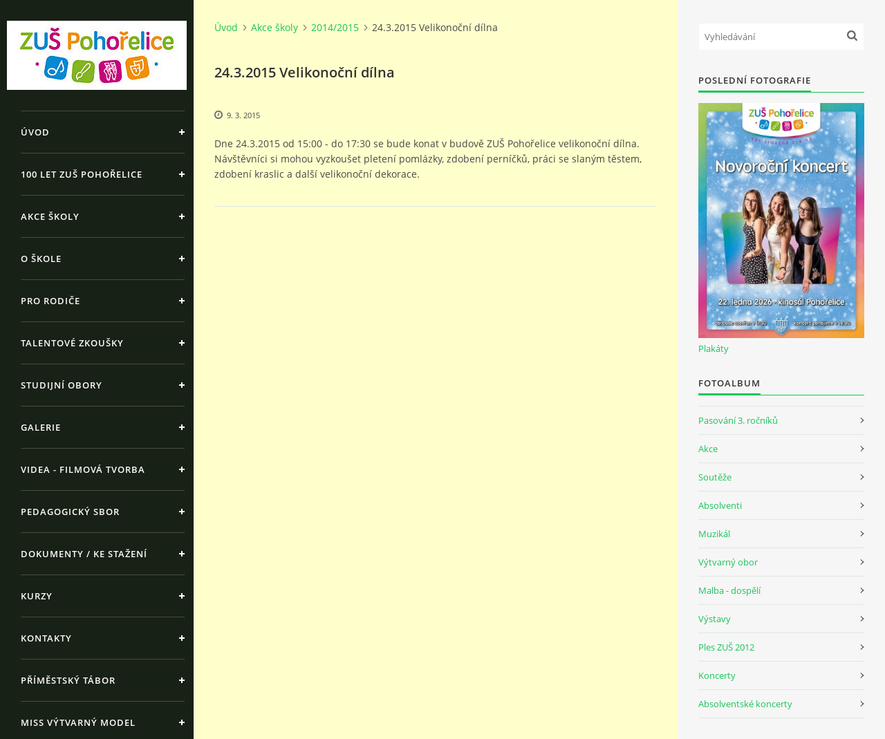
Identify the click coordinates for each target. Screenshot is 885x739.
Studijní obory (61, 385)
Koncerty (717, 675)
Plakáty (713, 348)
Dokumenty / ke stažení (84, 554)
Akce (708, 448)
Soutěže (715, 477)
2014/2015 (335, 27)
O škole (41, 258)
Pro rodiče (50, 300)
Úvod (35, 132)
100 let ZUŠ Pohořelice (81, 174)
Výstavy (714, 618)
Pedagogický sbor (70, 511)
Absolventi (720, 505)
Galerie (41, 427)
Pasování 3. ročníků (738, 420)
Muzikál (714, 533)
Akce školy (50, 216)
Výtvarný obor (728, 562)
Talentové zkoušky (72, 343)
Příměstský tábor (68, 680)
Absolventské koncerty (745, 704)
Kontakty (46, 638)
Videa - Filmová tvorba (83, 469)
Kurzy (37, 596)
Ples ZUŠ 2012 (726, 647)
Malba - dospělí (729, 590)
